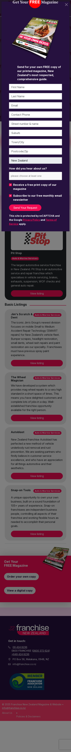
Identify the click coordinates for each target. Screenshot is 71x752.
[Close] (66, 4)
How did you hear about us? (28, 168)
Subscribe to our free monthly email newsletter (37, 197)
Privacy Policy (31, 219)
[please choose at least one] (31, 175)
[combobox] (35, 176)
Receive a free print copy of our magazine (35, 187)
